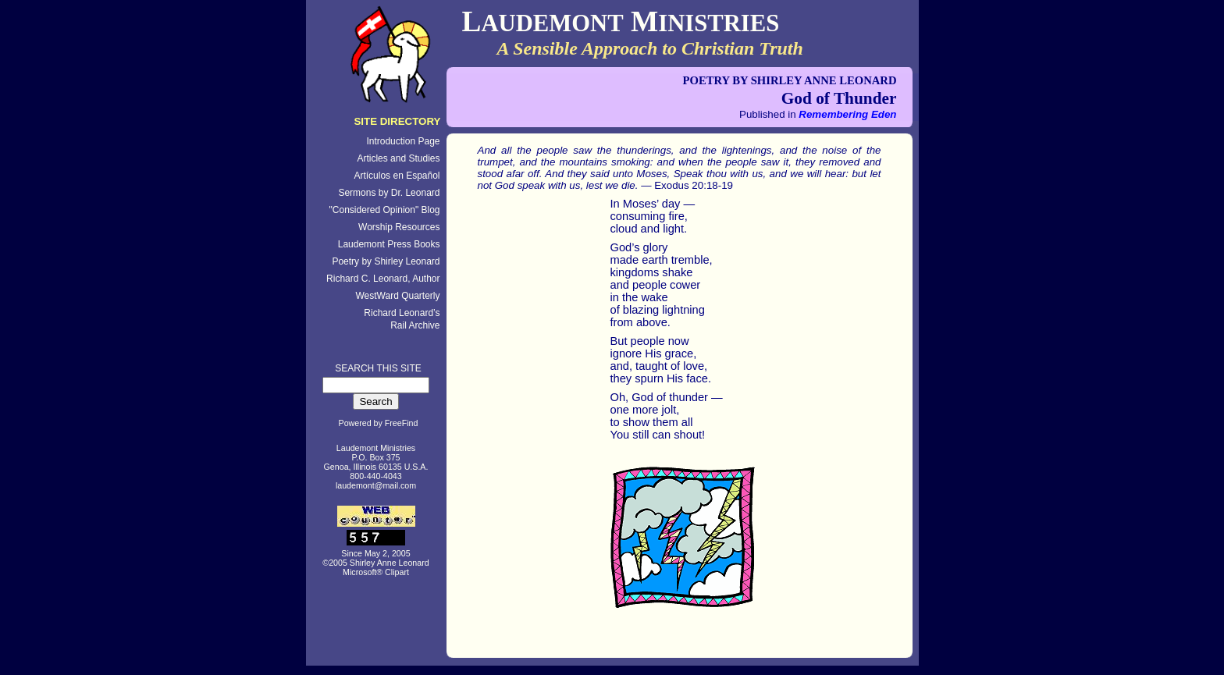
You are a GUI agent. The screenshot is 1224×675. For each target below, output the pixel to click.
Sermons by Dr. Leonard (388, 192)
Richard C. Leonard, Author (382, 278)
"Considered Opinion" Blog (384, 209)
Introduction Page (402, 141)
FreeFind (401, 423)
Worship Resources (398, 227)
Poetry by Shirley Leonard (385, 261)
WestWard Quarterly (397, 295)
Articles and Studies (398, 158)
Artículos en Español (396, 175)
